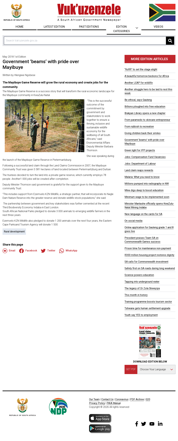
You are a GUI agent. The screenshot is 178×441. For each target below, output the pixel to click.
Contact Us (107, 399)
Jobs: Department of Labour (140, 163)
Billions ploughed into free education (145, 106)
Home (20, 26)
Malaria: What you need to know (142, 176)
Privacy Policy (97, 403)
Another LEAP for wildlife (139, 82)
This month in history (136, 294)
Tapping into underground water (142, 281)
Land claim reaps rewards (139, 170)
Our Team (94, 399)
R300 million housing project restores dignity (149, 255)
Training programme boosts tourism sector (148, 301)
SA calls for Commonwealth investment (146, 261)
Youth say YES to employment (141, 314)
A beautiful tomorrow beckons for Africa (147, 76)
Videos (158, 26)
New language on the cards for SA (143, 214)
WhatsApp (68, 250)
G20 (148, 399)
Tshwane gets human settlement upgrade (147, 308)
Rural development (14, 231)
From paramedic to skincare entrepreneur (147, 119)
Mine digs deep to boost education (144, 190)
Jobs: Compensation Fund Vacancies (145, 156)
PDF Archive (137, 399)
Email (9, 250)
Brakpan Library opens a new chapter (145, 113)
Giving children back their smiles (143, 133)
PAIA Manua (113, 403)
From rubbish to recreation (139, 126)
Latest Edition (54, 26)
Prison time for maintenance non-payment (148, 248)
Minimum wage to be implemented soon (147, 196)
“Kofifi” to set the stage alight (141, 69)
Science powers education (139, 274)
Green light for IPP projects (140, 150)
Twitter (48, 250)
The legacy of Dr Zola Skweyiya (142, 288)
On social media (133, 220)
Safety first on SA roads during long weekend (150, 268)
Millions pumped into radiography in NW (147, 183)
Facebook (28, 250)
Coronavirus (121, 399)
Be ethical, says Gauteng (138, 99)
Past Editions (89, 26)
